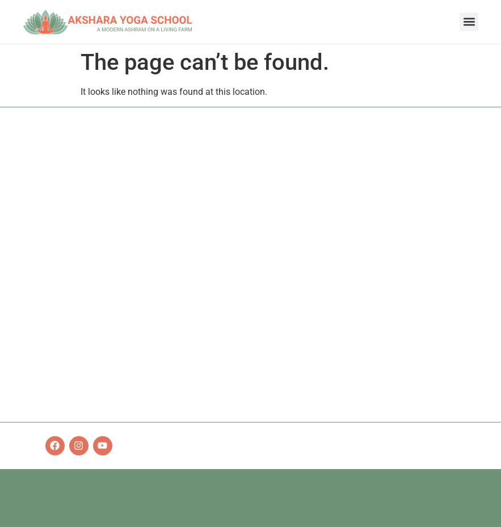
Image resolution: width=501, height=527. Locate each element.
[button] (469, 21)
